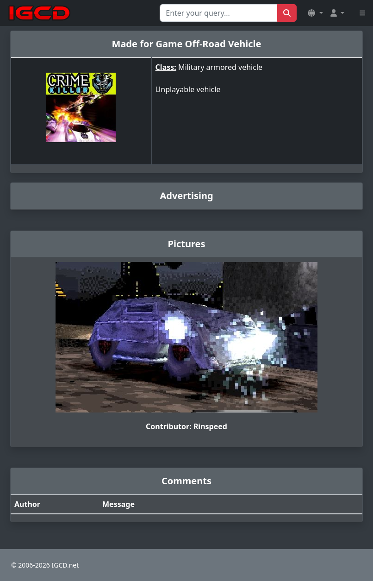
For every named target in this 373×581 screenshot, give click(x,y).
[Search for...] (219, 13)
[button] (315, 13)
